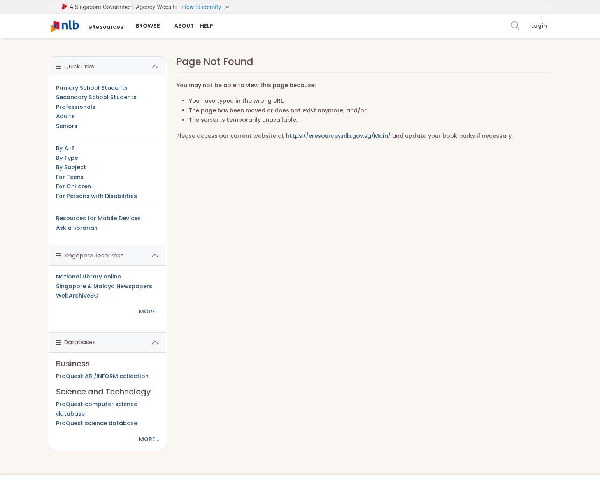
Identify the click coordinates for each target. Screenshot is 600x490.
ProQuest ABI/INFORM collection (102, 376)
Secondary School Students (96, 97)
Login (539, 26)
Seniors (66, 126)
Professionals (75, 107)
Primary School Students (92, 88)
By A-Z (65, 148)
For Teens (70, 177)
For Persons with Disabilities (96, 196)
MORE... (149, 311)
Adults (65, 116)
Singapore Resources (90, 255)
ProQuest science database (96, 423)
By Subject (71, 167)
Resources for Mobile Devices (98, 218)
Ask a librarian (77, 228)
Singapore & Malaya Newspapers (104, 286)
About (184, 26)
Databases (76, 342)
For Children (73, 186)
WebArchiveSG (77, 295)
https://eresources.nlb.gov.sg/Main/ (338, 136)
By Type (67, 158)
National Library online (88, 276)
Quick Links (75, 66)
